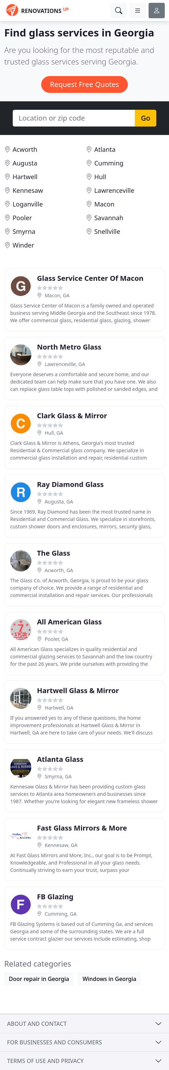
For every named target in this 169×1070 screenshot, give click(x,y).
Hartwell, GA (59, 707)
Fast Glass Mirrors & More (82, 828)
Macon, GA (57, 295)
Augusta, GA (59, 501)
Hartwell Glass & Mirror (78, 690)
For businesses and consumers (54, 1042)
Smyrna (24, 231)
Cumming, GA (61, 913)
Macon (104, 204)
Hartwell (25, 176)
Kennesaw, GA (61, 845)
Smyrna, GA (58, 776)
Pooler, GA (56, 639)
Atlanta (104, 149)
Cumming (109, 163)
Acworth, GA (59, 570)
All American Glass (69, 622)
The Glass (53, 553)
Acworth (25, 149)
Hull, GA (54, 432)
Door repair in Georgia (39, 979)
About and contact (37, 1024)
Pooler (22, 218)
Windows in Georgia (109, 979)
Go (145, 118)
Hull (100, 176)
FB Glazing (55, 896)
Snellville (107, 231)
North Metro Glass (69, 347)
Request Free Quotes (84, 84)
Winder (23, 245)
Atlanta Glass (60, 759)
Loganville (28, 204)
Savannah (109, 218)
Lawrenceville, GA (65, 364)
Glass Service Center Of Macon (90, 278)
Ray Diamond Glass (70, 484)
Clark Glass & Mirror (72, 415)
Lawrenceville (114, 190)
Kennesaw (28, 190)
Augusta (25, 163)
